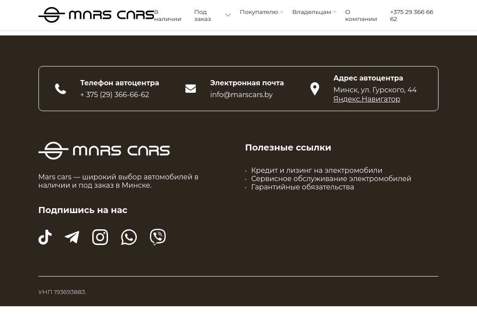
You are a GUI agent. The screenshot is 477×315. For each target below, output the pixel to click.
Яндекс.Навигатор (367, 99)
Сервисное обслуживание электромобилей (331, 179)
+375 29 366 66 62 (411, 15)
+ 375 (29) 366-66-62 (115, 95)
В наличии (167, 15)
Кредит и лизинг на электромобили (317, 170)
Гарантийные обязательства (303, 187)
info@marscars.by (241, 95)
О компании (361, 15)
